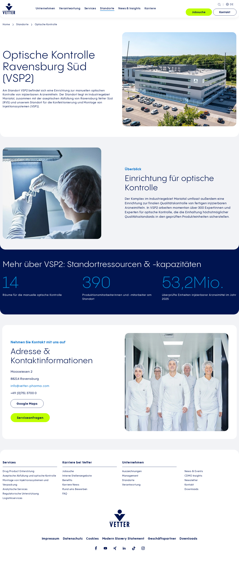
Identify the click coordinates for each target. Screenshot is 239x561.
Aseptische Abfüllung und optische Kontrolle (29, 476)
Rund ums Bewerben (74, 489)
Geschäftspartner (162, 538)
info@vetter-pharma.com (30, 386)
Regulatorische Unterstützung (21, 494)
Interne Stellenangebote (77, 476)
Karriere (150, 12)
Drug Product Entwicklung (18, 471)
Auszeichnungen (132, 471)
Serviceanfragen (30, 417)
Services (90, 12)
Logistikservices (12, 498)
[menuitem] (45, 12)
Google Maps (27, 403)
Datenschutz (73, 538)
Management (130, 476)
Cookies (92, 538)
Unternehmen (45, 12)
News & (129, 12)
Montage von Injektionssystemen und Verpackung (25, 482)
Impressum (50, 538)
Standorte (107, 12)
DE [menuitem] (232, 4)
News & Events (194, 471)
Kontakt (224, 12)
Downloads (192, 489)
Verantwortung (69, 12)
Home (6, 24)
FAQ (64, 494)
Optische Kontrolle (46, 24)
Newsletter (191, 480)
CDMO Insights (193, 476)
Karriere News (70, 485)
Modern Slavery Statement (123, 538)
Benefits (67, 480)
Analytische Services (15, 489)
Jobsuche (198, 12)
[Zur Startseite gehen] (9, 8)
